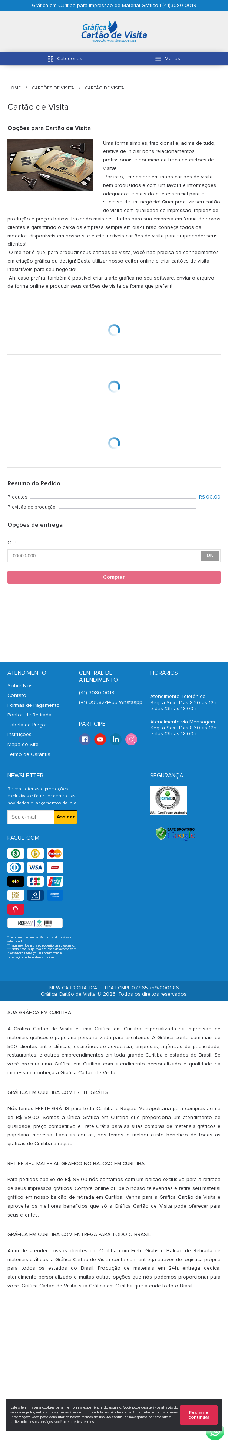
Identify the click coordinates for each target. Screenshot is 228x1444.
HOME (14, 88)
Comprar (114, 577)
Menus (172, 58)
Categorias (69, 58)
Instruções (19, 734)
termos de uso (93, 1417)
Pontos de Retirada (29, 715)
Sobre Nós (20, 685)
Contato (16, 695)
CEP (11, 543)
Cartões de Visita (53, 88)
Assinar (66, 817)
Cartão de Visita (104, 88)
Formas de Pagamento (33, 705)
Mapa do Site (23, 744)
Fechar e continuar (198, 1415)
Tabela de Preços (27, 725)
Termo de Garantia (28, 754)
